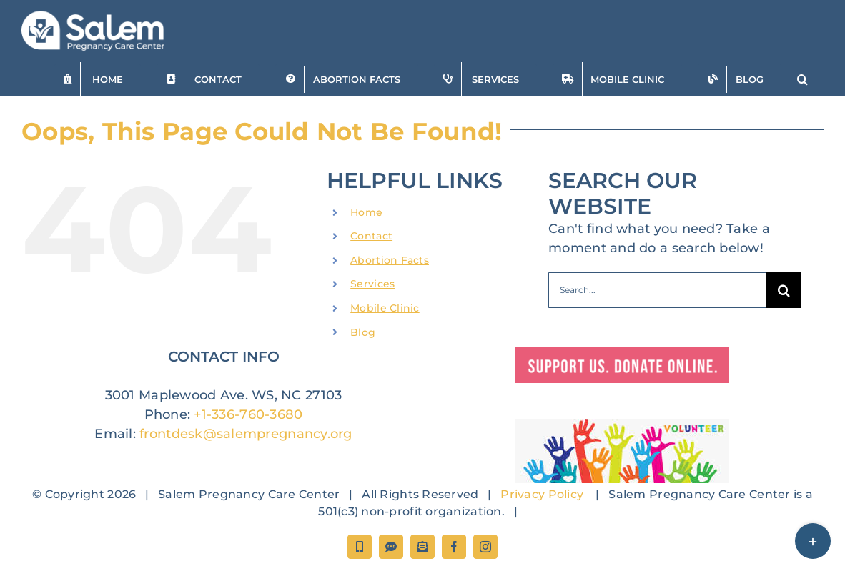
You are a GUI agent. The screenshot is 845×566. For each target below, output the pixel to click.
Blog (362, 332)
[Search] (783, 290)
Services (372, 283)
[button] (802, 79)
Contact (371, 235)
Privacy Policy (541, 494)
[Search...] (657, 290)
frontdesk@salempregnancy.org (245, 434)
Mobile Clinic (385, 308)
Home (366, 212)
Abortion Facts (389, 260)
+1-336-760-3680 (248, 414)
